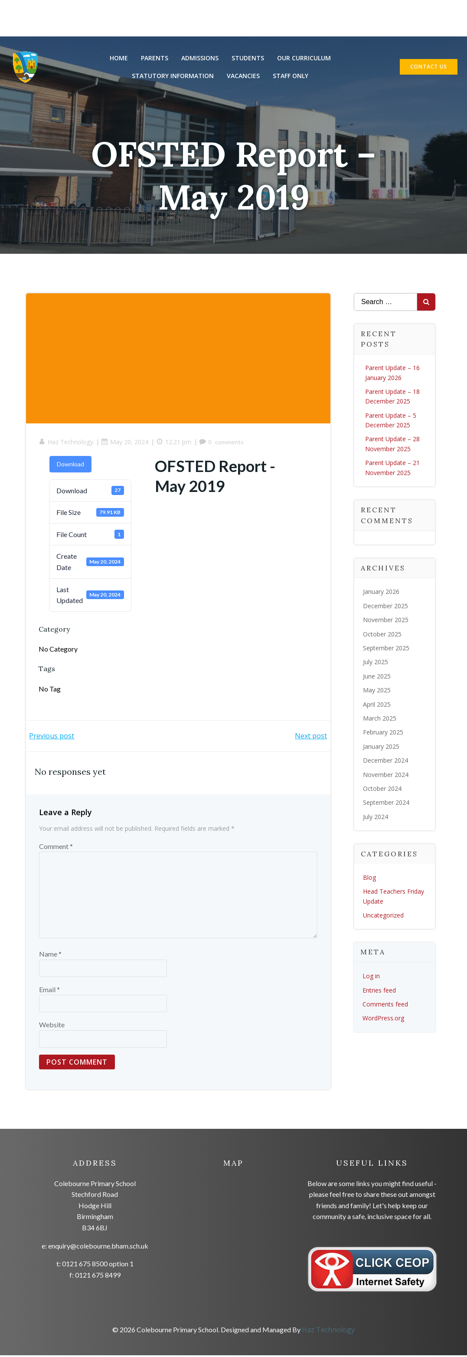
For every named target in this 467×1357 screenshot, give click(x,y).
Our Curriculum (304, 58)
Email (49, 991)
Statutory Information (173, 76)
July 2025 (375, 663)
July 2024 (375, 817)
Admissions (200, 58)
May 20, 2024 (125, 443)
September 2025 (386, 649)
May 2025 (377, 691)
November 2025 (385, 620)
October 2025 (382, 635)
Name (50, 956)
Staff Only (291, 76)
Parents (154, 58)
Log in (371, 977)
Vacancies (243, 76)
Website (52, 1027)
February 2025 (383, 733)
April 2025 (377, 705)
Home (119, 58)
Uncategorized (383, 916)
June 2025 (377, 677)
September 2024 (386, 803)
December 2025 (385, 607)
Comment (56, 848)
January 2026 (381, 592)
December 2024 (385, 761)
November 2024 (385, 775)
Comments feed (385, 1005)
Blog (369, 878)
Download (71, 465)
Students (248, 58)
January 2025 (381, 747)
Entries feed (379, 991)
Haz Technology (66, 443)
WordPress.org (383, 1019)
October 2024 (382, 789)
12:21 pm (174, 443)
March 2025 (379, 719)
